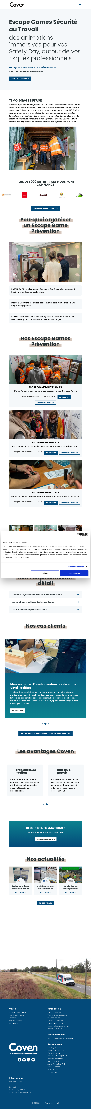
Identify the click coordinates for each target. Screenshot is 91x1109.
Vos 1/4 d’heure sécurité (57, 1015)
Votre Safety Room (55, 1023)
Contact (12, 1087)
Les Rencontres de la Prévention (60, 1038)
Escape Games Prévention (58, 1050)
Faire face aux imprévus (57, 1056)
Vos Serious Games (55, 1020)
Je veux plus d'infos (45, 208)
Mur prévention (53, 1053)
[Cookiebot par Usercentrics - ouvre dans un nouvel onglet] (78, 534)
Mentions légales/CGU (18, 1090)
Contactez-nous (20, 78)
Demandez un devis (45, 402)
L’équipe (12, 1018)
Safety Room (52, 1069)
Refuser (45, 573)
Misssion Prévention (55, 1058)
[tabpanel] (46, 678)
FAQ (10, 1084)
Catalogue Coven (54, 1047)
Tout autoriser (74, 573)
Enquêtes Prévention (55, 1061)
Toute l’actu (45, 903)
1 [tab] (43, 724)
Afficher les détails (76, 566)
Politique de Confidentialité (20, 1092)
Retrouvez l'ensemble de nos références (45, 733)
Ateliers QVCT (52, 1072)
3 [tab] (49, 724)
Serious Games (53, 1067)
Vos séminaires (53, 1018)
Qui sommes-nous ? (17, 1012)
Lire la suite (20, 892)
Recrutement (14, 1023)
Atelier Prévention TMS (56, 1064)
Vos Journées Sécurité (56, 1012)
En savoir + (64, 397)
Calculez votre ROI (54, 1029)
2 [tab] (45, 724)
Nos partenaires (15, 1020)
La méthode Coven (17, 1015)
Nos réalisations (15, 1081)
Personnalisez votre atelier (58, 1026)
